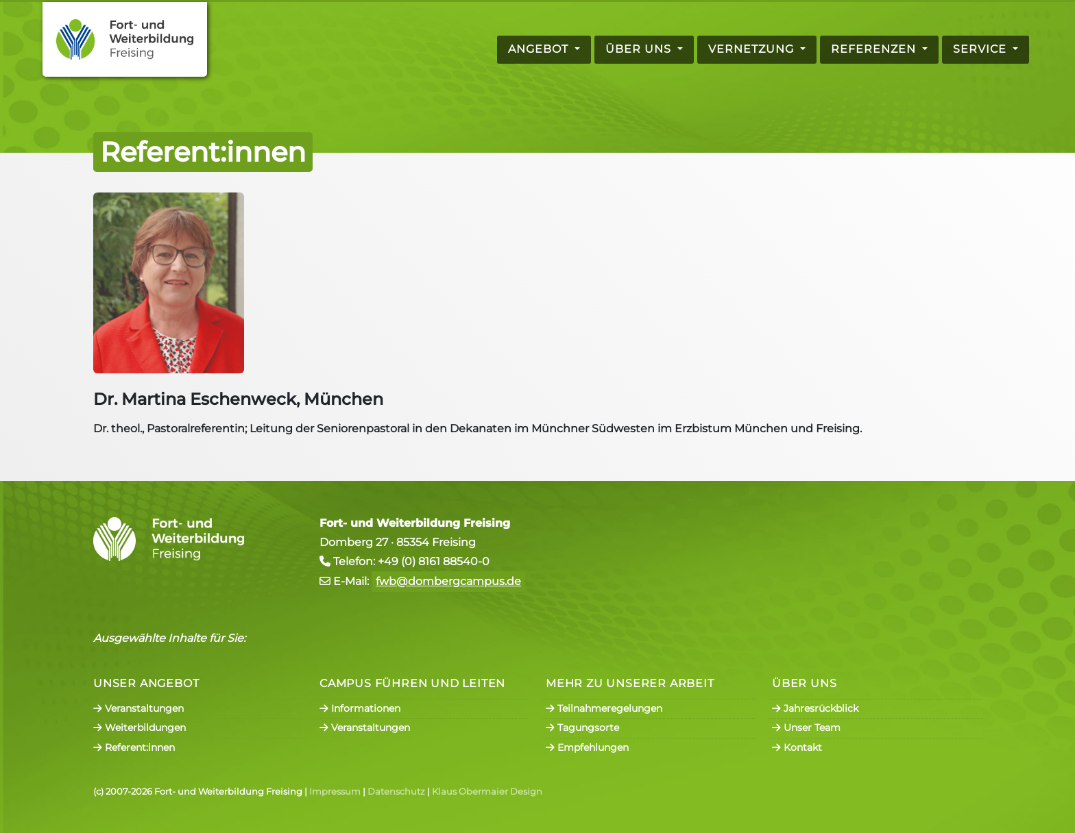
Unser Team (806, 727)
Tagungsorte (582, 727)
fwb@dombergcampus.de (448, 581)
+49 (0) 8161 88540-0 (434, 561)
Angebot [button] (540, 48)
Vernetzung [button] (752, 48)
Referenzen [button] (875, 48)
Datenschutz (396, 791)
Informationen (359, 708)
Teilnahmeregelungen (604, 708)
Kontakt (797, 747)
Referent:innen (134, 747)
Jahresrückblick (815, 708)
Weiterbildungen (139, 727)
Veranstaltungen (138, 708)
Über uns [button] (640, 48)
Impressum (335, 791)
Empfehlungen (587, 747)
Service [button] (981, 48)
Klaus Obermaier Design (487, 791)
